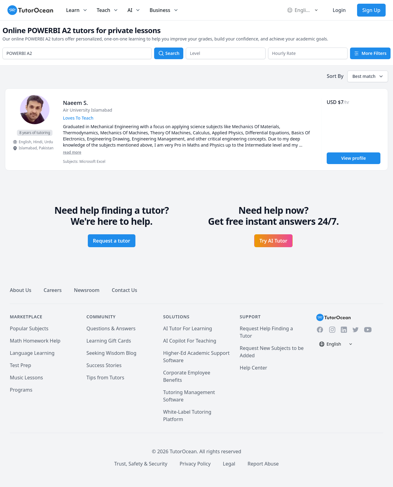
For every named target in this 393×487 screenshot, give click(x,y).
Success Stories (104, 365)
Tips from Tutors (105, 377)
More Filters (370, 53)
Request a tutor (111, 240)
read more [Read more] (72, 152)
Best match (368, 76)
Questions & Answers (111, 328)
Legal (229, 463)
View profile (353, 158)
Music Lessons (26, 377)
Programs (21, 389)
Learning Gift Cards (109, 340)
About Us (20, 290)
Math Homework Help (35, 340)
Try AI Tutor (273, 240)
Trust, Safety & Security (140, 463)
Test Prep (20, 365)
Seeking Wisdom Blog (112, 353)
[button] (226, 53)
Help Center (253, 367)
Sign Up (371, 10)
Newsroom (86, 290)
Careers (53, 290)
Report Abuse (263, 463)
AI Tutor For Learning (187, 328)
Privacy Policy (195, 463)
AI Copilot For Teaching (189, 340)
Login (339, 10)
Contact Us (124, 290)
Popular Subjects (29, 328)
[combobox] (77, 53)
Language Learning (32, 353)
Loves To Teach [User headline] (78, 118)
